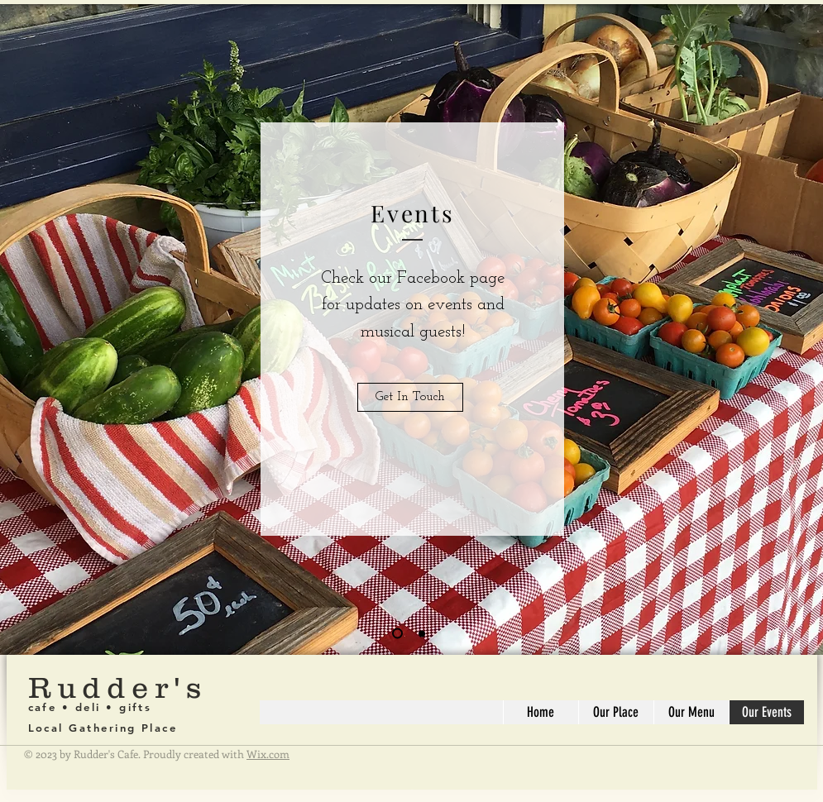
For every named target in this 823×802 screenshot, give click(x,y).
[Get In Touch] (410, 397)
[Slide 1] (397, 633)
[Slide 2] (422, 633)
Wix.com (267, 754)
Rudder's (118, 687)
